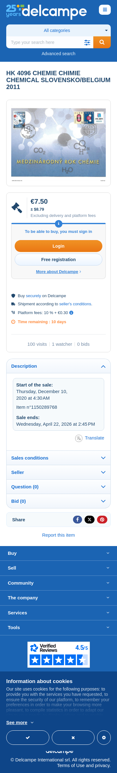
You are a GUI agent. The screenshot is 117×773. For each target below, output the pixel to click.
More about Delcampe (58, 271)
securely (33, 295)
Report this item (58, 535)
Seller (17, 472)
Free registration (58, 259)
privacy (102, 765)
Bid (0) (18, 501)
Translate (89, 438)
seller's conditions (75, 304)
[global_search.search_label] (49, 42)
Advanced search (58, 53)
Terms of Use (71, 765)
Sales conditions (29, 457)
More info (51, 722)
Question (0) (25, 486)
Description (24, 366)
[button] (87, 42)
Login (58, 246)
